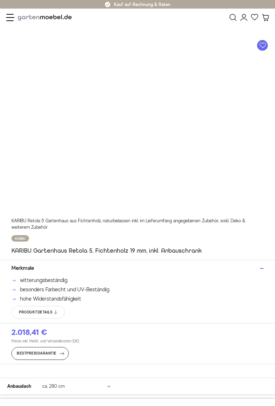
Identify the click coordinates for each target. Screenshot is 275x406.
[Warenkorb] (265, 17)
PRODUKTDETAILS (38, 312)
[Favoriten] (254, 17)
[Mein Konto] (243, 17)
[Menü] (10, 17)
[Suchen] (233, 17)
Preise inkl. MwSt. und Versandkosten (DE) (45, 341)
